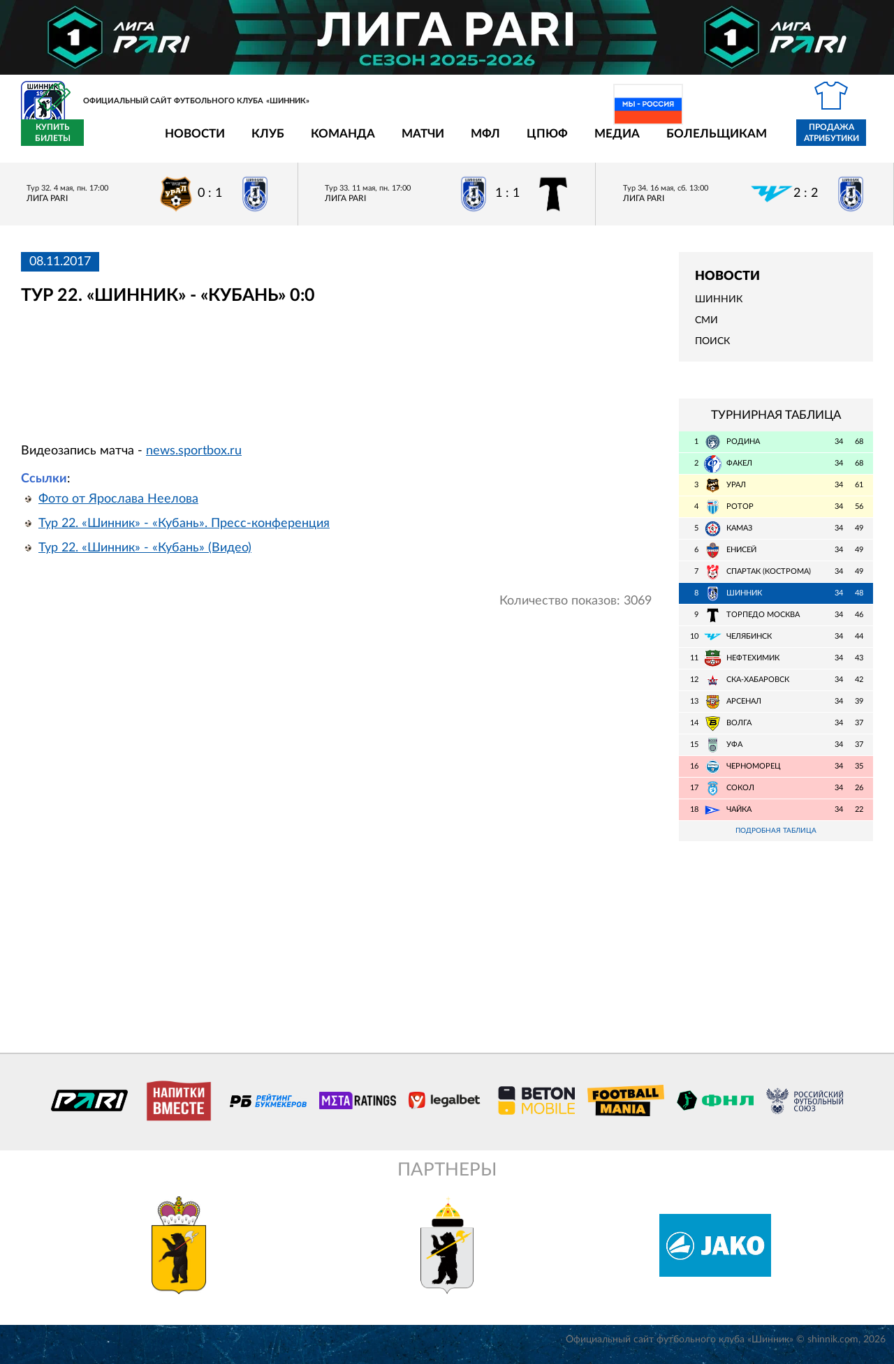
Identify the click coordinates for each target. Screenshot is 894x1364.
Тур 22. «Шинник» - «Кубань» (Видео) (144, 555)
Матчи (341, 141)
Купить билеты (842, 141)
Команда (261, 141)
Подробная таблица (776, 839)
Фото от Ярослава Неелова (118, 507)
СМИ (706, 329)
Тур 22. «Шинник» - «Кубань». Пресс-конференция (184, 531)
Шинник (718, 308)
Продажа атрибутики (749, 141)
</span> (246, 381)
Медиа (535, 141)
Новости (113, 141)
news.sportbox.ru (194, 458)
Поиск (712, 350)
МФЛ (403, 141)
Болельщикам (635, 141)
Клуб (186, 141)
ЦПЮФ (465, 141)
